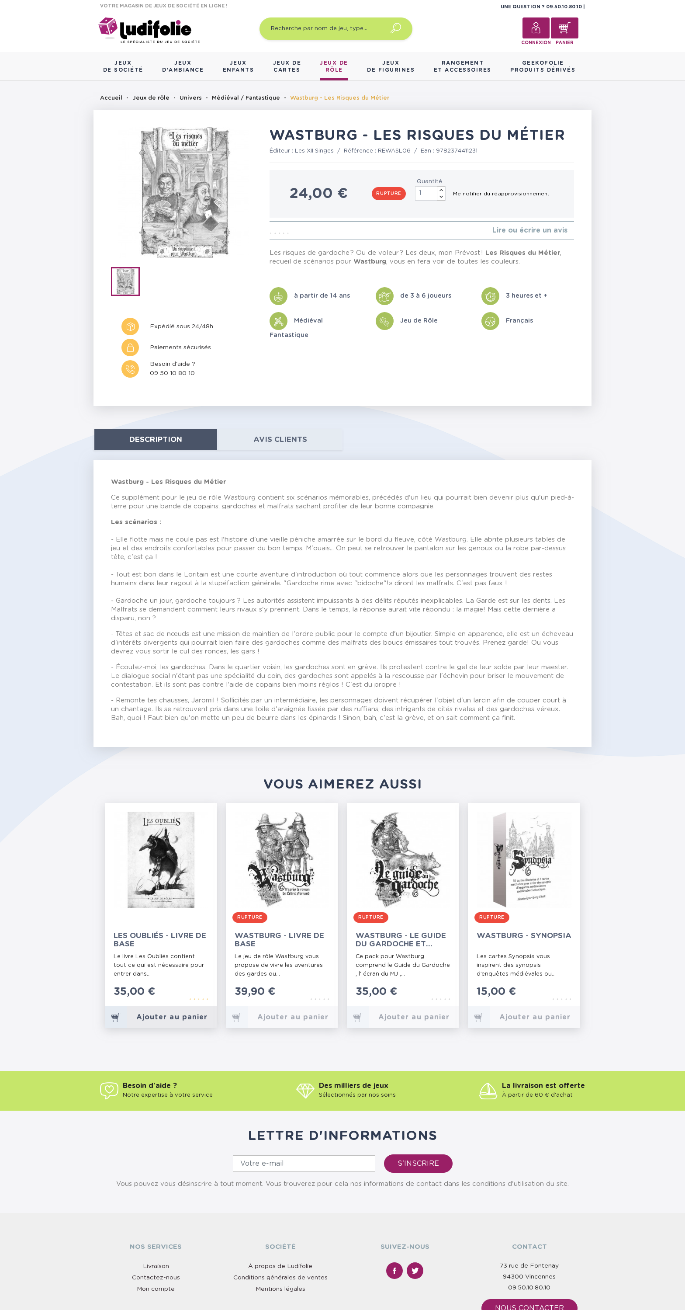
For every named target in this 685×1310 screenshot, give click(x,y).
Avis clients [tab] (280, 439)
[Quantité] (430, 193)
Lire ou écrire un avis (529, 230)
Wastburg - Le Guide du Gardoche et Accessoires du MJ (401, 940)
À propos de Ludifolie (280, 1266)
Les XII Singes (314, 151)
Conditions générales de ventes (280, 1278)
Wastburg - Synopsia (524, 935)
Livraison (156, 1266)
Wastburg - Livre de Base (279, 940)
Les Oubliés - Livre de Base (160, 940)
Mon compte (156, 1289)
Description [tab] (155, 439)
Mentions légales (280, 1289)
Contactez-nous (156, 1278)
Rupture (388, 193)
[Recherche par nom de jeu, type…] (335, 28)
